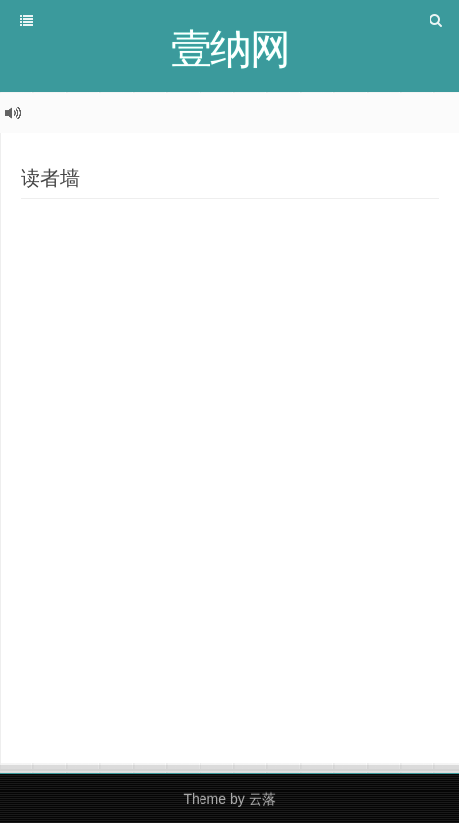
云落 (262, 799)
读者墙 (50, 178)
